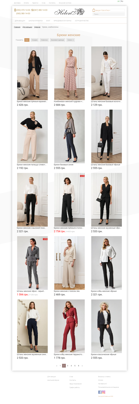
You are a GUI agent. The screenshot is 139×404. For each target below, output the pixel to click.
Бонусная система (65, 3)
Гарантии (35, 3)
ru (122, 1)
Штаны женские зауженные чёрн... (106, 228)
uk (118, 1)
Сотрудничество (82, 21)
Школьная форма (36, 21)
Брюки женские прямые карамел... (32, 101)
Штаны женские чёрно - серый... (31, 291)
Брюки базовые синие (63, 164)
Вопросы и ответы (104, 376)
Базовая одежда (57, 40)
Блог (48, 21)
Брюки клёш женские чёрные (104, 291)
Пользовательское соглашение (108, 387)
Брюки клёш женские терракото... (68, 354)
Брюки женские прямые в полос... (69, 228)
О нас (43, 3)
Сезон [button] (70, 40)
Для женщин (20, 21)
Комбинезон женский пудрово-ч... (69, 101)
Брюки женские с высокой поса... (31, 228)
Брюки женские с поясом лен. (67, 291)
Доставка (17, 3)
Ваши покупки (103, 10)
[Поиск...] (109, 14)
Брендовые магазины (62, 21)
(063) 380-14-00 (23, 13)
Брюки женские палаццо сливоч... (32, 164)
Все (27, 40)
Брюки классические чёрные (103, 354)
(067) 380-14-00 (40, 10)
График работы (75, 387)
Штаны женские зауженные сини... (32, 354)
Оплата (26, 3)
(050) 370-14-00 (23, 10)
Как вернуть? (102, 384)
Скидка (34, 40)
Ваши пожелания (76, 384)
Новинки (44, 40)
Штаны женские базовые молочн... (106, 101)
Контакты (52, 3)
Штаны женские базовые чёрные (105, 164)
